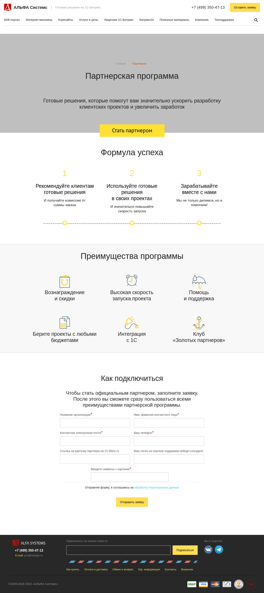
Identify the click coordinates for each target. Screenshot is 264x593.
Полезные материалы (174, 19)
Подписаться (185, 550)
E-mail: (29, 555)
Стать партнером (132, 130)
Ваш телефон (144, 433)
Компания (202, 19)
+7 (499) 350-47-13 (208, 7)
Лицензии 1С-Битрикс (119, 19)
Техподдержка (224, 19)
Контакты (170, 569)
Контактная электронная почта (81, 433)
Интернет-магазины (39, 19)
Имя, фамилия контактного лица (156, 414)
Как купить (72, 569)
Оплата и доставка (96, 569)
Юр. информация (149, 569)
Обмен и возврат (122, 569)
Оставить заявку (245, 7)
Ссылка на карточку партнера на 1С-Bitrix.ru (89, 451)
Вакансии (187, 569)
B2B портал (12, 19)
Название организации (76, 414)
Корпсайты (65, 19)
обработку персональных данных (156, 487)
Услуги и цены (88, 19)
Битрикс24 (146, 19)
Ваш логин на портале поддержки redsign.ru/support (168, 451)
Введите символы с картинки (111, 469)
